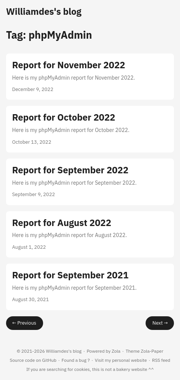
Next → (160, 323)
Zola (116, 351)
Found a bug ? (76, 360)
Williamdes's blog (43, 11)
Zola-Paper (152, 351)
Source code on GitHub (33, 360)
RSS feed (161, 360)
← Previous (24, 323)
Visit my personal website (121, 360)
